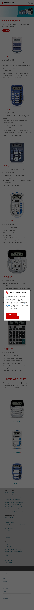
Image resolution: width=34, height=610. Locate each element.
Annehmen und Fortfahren (12, 317)
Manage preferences (11, 314)
